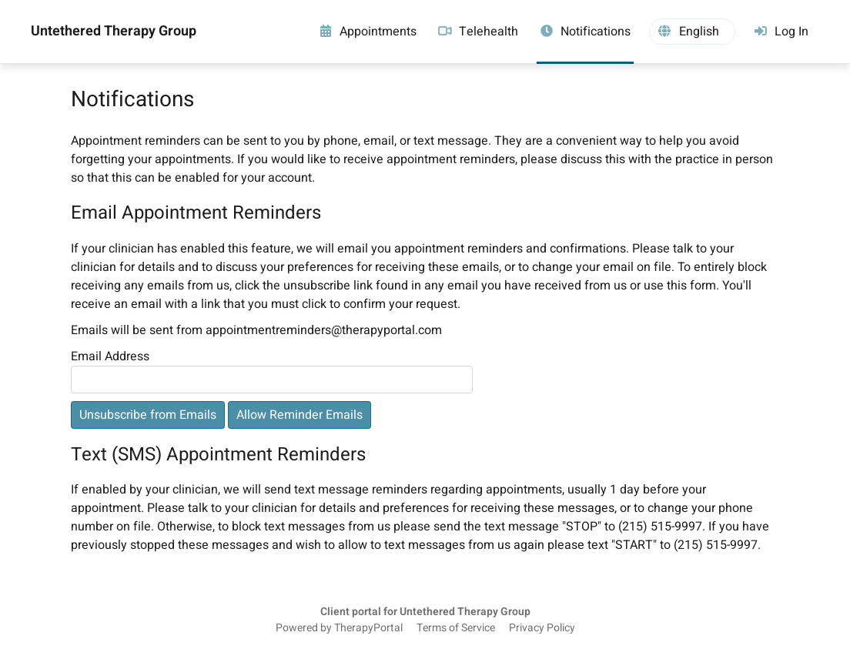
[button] (692, 31)
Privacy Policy (542, 628)
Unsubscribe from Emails (147, 415)
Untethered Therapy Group (113, 31)
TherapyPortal (368, 628)
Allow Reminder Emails (299, 415)
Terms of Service (456, 628)
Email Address (110, 356)
